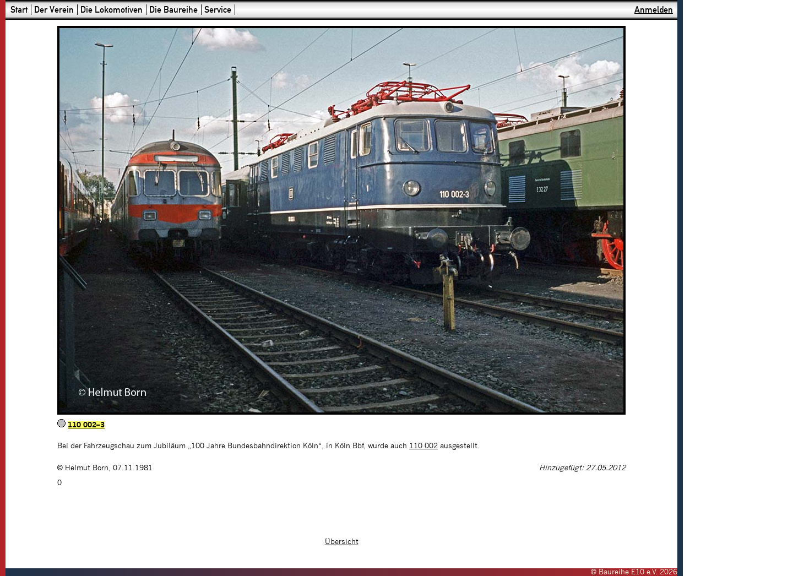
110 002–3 (86, 425)
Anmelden (653, 9)
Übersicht (342, 542)
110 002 (423, 446)
